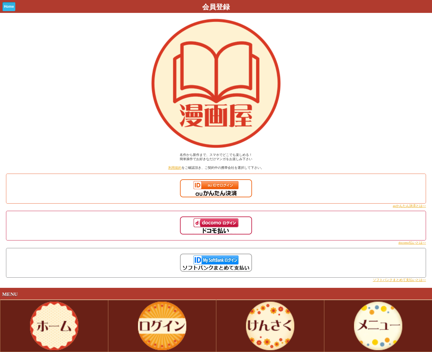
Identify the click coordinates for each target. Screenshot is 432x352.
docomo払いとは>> (412, 242)
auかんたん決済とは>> (409, 205)
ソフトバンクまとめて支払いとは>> (399, 280)
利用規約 (175, 167)
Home (9, 6)
